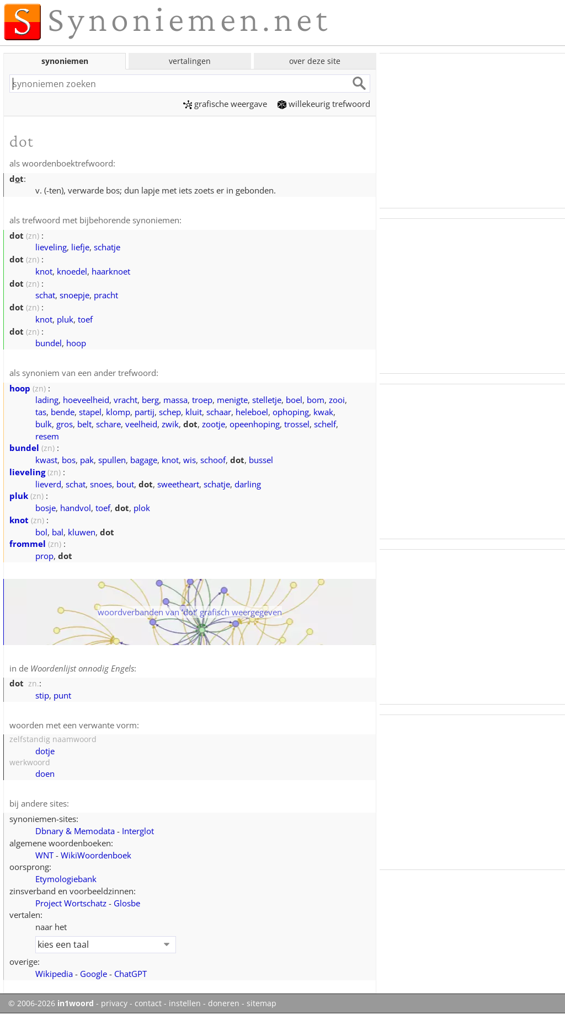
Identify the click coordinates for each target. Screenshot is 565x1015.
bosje (45, 507)
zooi (337, 399)
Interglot (138, 830)
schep (170, 411)
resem (47, 436)
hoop (76, 342)
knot (43, 271)
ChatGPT (130, 973)
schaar (218, 411)
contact (148, 1003)
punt (62, 695)
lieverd (48, 484)
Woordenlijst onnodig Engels (82, 668)
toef (85, 319)
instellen (185, 1003)
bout (125, 484)
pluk (65, 319)
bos (69, 459)
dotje (45, 750)
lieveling (51, 247)
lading (46, 399)
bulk (43, 423)
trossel (297, 423)
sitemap (261, 1003)
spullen (112, 459)
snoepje (74, 294)
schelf (325, 423)
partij (144, 411)
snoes (101, 484)
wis (189, 459)
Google (93, 973)
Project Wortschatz (70, 903)
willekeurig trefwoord (324, 103)
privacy (114, 1003)
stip (42, 695)
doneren (223, 1003)
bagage (143, 459)
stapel (90, 411)
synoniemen (64, 61)
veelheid (141, 423)
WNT (44, 855)
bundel (48, 342)
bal (57, 532)
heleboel (252, 411)
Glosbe (127, 903)
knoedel (72, 271)
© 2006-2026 (51, 1003)
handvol (75, 507)
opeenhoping (255, 423)
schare (108, 423)
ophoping (291, 411)
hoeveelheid (86, 399)
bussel (261, 459)
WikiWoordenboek (96, 855)
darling (247, 484)
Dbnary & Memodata (75, 830)
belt (84, 423)
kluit (193, 411)
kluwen (81, 532)
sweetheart (178, 484)
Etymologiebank (66, 878)
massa (175, 399)
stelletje (266, 399)
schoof (213, 459)
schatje (107, 247)
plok (142, 507)
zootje (213, 423)
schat (45, 294)
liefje (80, 247)
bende (62, 411)
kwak (323, 411)
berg (150, 399)
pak (87, 459)
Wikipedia (54, 973)
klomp (118, 411)
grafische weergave (225, 103)
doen (45, 773)
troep (202, 399)
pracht (106, 294)
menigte (232, 399)
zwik (170, 423)
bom (315, 399)
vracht (125, 399)
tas (40, 411)
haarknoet (111, 271)
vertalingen (190, 61)
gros (64, 423)
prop (44, 555)
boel (294, 399)
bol (41, 532)
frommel (27, 543)
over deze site (314, 61)
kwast (46, 459)
